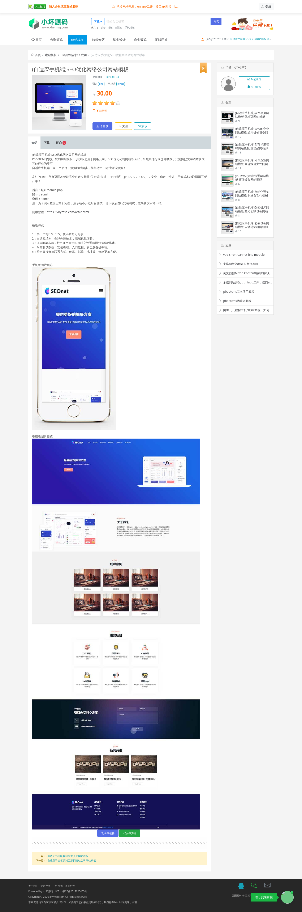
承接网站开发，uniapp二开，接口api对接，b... (145, 6)
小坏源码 (48, 891)
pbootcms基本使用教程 (236, 292)
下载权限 (100, 111)
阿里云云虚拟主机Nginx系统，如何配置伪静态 (245, 310)
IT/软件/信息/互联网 (74, 55)
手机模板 (130, 27)
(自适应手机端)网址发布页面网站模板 (67, 855)
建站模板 (77, 40)
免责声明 (45, 885)
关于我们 (33, 885)
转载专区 (98, 40)
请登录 (102, 126)
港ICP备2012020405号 (74, 891)
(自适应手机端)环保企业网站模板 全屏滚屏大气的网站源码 (262, 39)
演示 (142, 126)
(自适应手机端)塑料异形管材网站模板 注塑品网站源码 (252, 146)
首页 (36, 40)
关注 (123, 126)
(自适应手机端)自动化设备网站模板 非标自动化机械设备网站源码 (252, 193)
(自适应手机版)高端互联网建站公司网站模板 (71, 860)
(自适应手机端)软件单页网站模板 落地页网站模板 (252, 115)
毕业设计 (119, 40)
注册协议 (70, 885)
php (103, 27)
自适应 (118, 27)
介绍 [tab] (34, 142)
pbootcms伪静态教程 (235, 301)
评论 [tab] (61, 142)
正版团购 (161, 40)
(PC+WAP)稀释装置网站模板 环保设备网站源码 (252, 178)
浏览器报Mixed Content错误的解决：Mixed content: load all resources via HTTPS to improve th (245, 273)
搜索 (216, 22)
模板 (110, 27)
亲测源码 (56, 40)
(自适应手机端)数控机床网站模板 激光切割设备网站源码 (252, 209)
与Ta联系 (254, 87)
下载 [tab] (46, 142)
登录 (266, 6)
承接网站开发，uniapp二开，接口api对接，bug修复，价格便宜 (245, 282)
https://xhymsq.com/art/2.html (68, 212)
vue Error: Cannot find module (242, 255)
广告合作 (58, 885)
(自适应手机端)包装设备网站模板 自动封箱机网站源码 (252, 225)
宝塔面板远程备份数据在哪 (238, 264)
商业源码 (140, 40)
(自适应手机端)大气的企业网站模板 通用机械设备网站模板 (252, 130)
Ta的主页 (254, 79)
